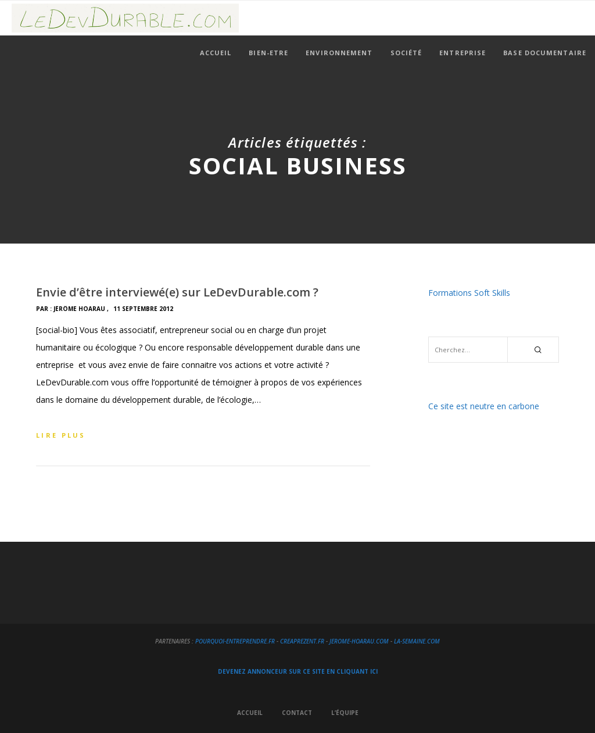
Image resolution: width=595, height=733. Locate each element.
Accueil (216, 52)
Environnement (339, 52)
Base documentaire (544, 52)
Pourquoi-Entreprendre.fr (235, 641)
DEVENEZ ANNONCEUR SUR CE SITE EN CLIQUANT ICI (298, 671)
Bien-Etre (268, 52)
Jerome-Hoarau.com (359, 641)
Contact (297, 713)
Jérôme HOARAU (79, 309)
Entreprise (462, 52)
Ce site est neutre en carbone (483, 406)
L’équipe (345, 713)
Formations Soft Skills (469, 292)
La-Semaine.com (417, 641)
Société (406, 52)
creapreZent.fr (302, 641)
